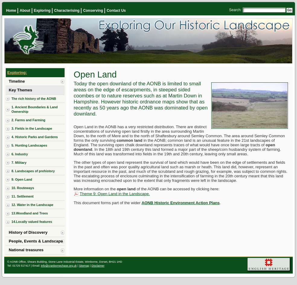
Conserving (93, 10)
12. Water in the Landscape (32, 205)
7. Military (19, 162)
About (25, 10)
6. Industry (19, 154)
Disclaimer (97, 265)
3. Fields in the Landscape (31, 128)
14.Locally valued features (31, 221)
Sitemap (84, 265)
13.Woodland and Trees (29, 213)
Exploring (42, 10)
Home (11, 10)
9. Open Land (21, 179)
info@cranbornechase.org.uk (59, 265)
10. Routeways (22, 188)
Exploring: (17, 72)
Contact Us (116, 10)
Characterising (66, 10)
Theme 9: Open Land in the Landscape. (115, 194)
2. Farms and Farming (28, 120)
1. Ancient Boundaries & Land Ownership (34, 109)
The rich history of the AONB (33, 98)
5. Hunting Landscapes (29, 145)
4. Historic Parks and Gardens (34, 137)
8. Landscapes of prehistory (33, 171)
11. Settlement (22, 196)
